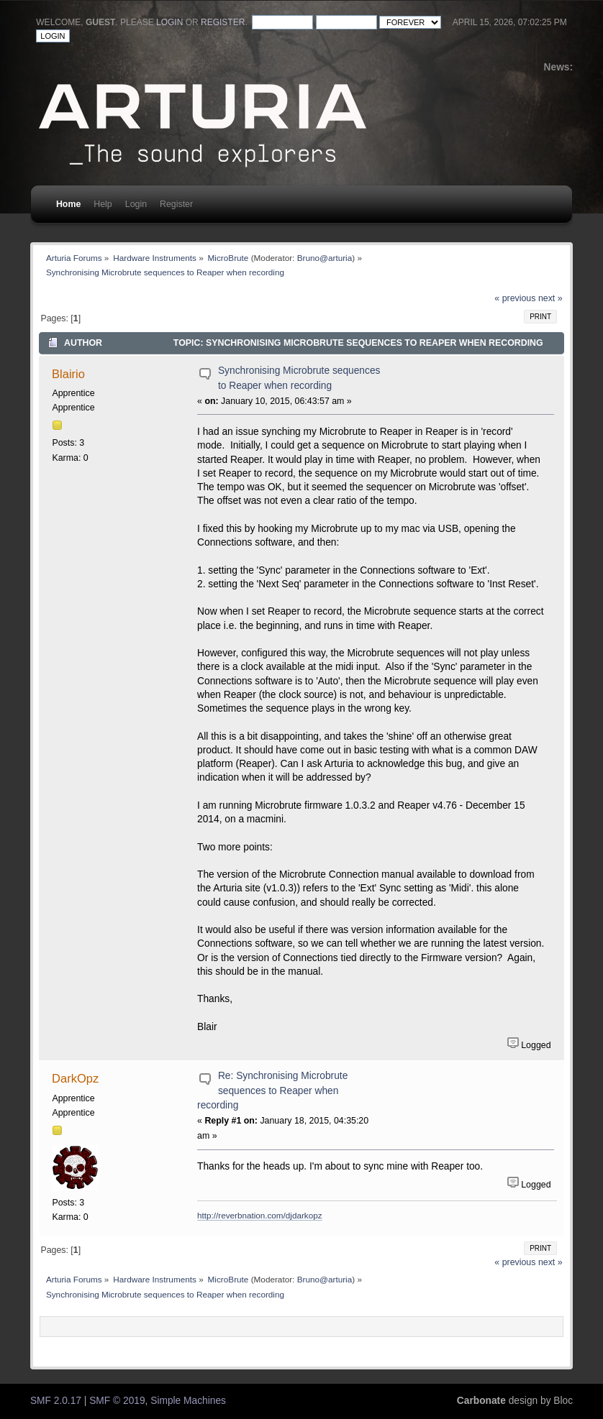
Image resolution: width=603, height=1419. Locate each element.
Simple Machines (188, 1400)
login (169, 22)
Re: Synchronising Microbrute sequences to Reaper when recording (272, 1090)
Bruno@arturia (325, 257)
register (223, 22)
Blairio (68, 373)
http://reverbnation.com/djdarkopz (259, 1215)
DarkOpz (75, 1078)
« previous (514, 298)
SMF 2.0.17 (55, 1400)
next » (550, 298)
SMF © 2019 (117, 1400)
